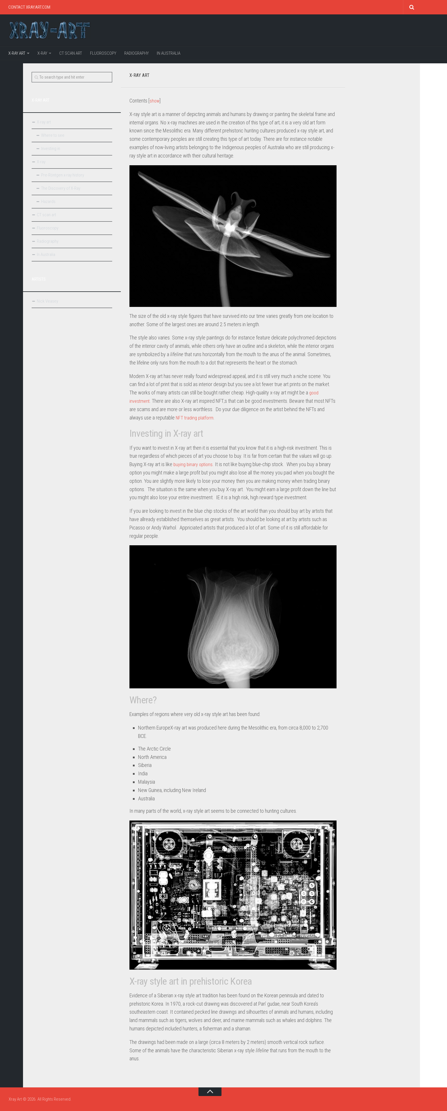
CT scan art (70, 53)
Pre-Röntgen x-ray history (62, 175)
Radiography (136, 53)
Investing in (50, 148)
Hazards (48, 201)
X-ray (42, 53)
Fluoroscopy (103, 53)
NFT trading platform (196, 418)
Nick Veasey (47, 301)
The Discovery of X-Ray (60, 188)
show (155, 101)
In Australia (168, 53)
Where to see (52, 135)
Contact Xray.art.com (29, 7)
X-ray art (16, 53)
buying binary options (194, 464)
